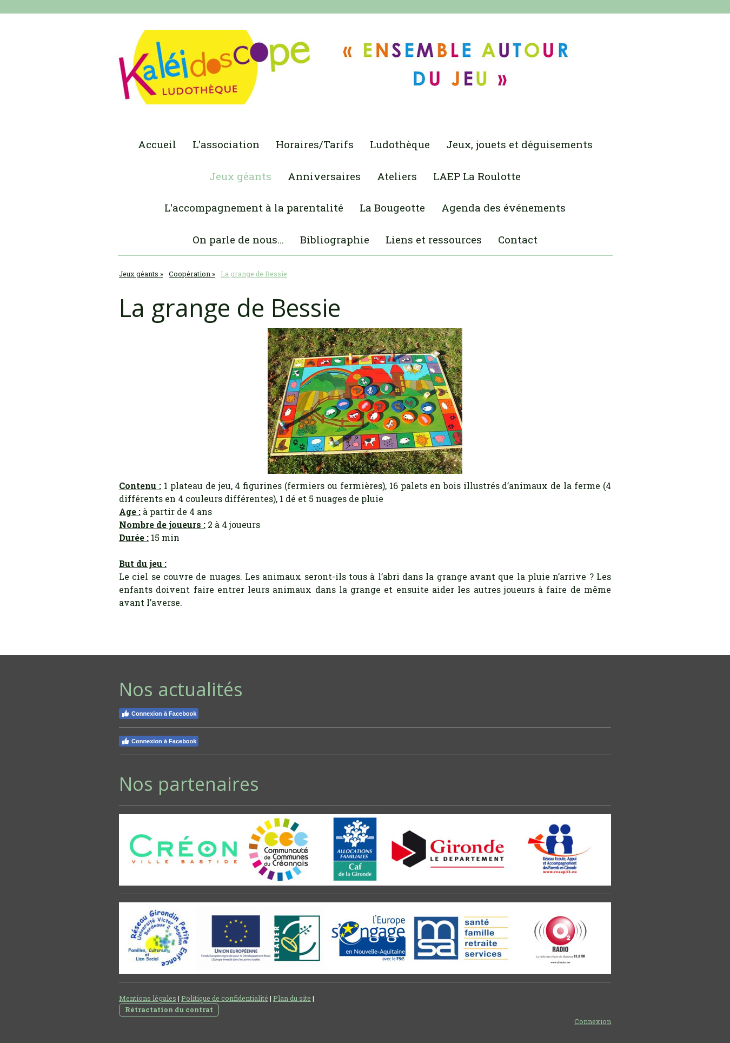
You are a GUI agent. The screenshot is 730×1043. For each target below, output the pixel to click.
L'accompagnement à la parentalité (253, 207)
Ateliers (397, 176)
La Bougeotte (392, 207)
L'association (226, 144)
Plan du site (292, 998)
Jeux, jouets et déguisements (519, 144)
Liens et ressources (434, 239)
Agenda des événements (503, 207)
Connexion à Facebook (158, 713)
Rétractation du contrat (169, 1009)
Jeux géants (240, 176)
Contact (517, 239)
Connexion (592, 1021)
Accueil (157, 144)
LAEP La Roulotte (477, 176)
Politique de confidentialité (224, 998)
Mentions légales (147, 998)
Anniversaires (324, 176)
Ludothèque (400, 144)
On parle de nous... (238, 239)
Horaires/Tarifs (315, 144)
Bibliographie (334, 239)
